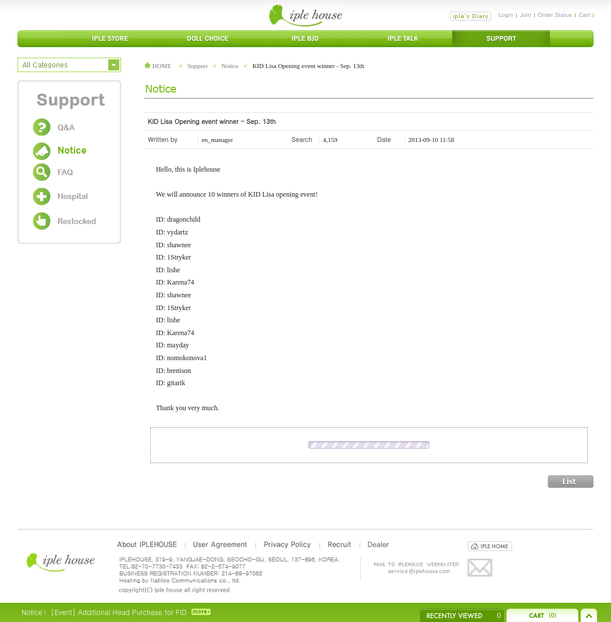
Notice (230, 65)
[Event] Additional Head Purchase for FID (118, 612)
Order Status (555, 14)
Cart (584, 14)
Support (197, 65)
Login (505, 14)
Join (525, 14)
